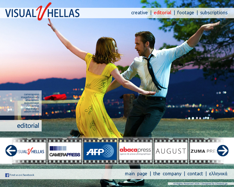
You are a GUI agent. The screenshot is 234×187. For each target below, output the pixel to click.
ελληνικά (218, 173)
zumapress (32, 105)
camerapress (31, 94)
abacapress (32, 100)
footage (185, 12)
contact (195, 173)
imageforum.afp (30, 97)
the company (167, 173)
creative (139, 12)
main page (136, 173)
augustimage (31, 103)
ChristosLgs (221, 183)
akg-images (32, 108)
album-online (31, 111)
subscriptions (213, 12)
